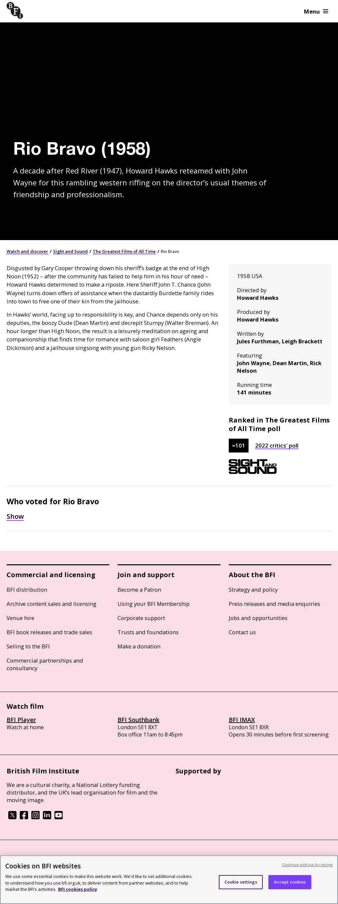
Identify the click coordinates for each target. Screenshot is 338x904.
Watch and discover (27, 251)
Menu (316, 11)
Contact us (242, 632)
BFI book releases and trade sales (49, 632)
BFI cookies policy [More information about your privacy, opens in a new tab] (77, 889)
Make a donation (139, 646)
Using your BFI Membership (153, 604)
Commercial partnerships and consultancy (45, 664)
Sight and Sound (70, 251)
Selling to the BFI (28, 646)
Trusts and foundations (148, 632)
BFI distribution (27, 589)
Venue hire (20, 618)
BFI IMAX (242, 720)
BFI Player (21, 720)
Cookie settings (240, 882)
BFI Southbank (138, 720)
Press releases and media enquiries (274, 604)
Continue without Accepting (307, 864)
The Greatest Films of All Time (124, 251)
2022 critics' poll (276, 445)
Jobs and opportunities (258, 618)
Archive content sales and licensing (51, 604)
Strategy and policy (253, 589)
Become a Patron (139, 589)
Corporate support (141, 618)
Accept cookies (290, 882)
